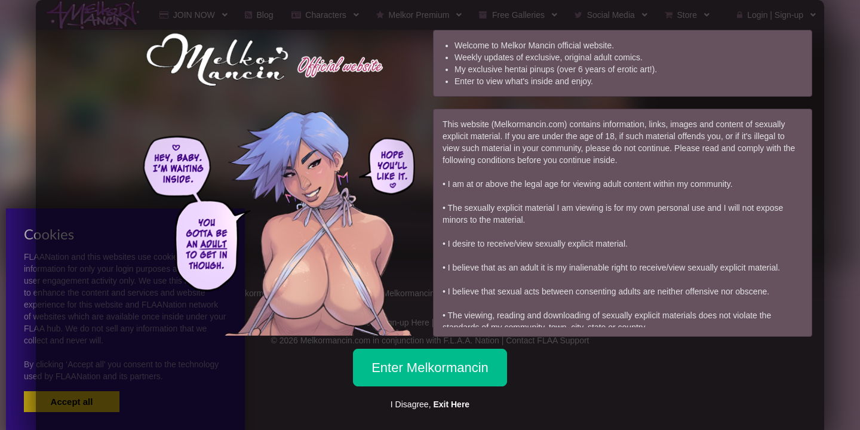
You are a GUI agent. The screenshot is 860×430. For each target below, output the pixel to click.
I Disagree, (430, 404)
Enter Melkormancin (430, 367)
